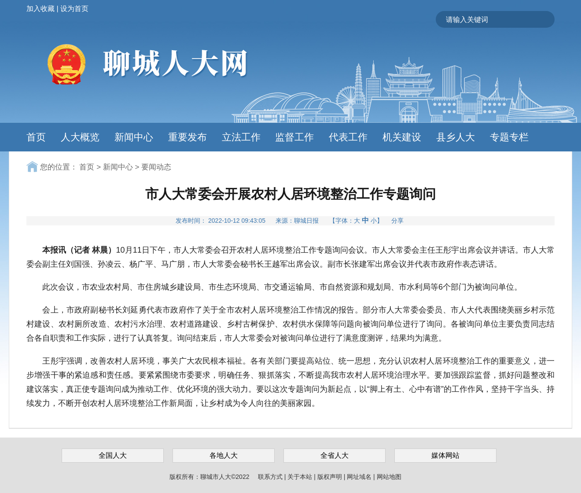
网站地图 (389, 476)
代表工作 (348, 137)
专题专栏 (509, 137)
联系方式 (271, 476)
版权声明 (330, 476)
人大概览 (80, 137)
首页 (36, 137)
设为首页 (74, 8)
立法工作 (241, 137)
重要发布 (187, 137)
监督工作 (294, 137)
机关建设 (401, 137)
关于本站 (300, 476)
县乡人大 (455, 137)
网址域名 (360, 476)
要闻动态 (156, 167)
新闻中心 (133, 137)
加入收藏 (40, 8)
